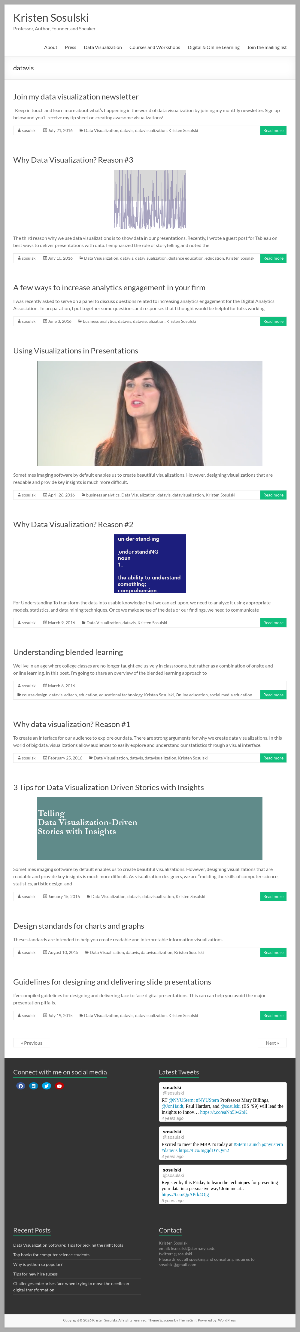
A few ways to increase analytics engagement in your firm (109, 287)
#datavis (169, 1150)
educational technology (120, 694)
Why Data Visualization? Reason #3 (73, 159)
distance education (186, 258)
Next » (272, 1043)
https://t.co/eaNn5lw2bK (223, 1112)
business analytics (99, 321)
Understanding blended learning (68, 652)
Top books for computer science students (51, 1254)
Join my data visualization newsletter (76, 96)
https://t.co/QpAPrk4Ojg (185, 1194)
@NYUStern (180, 1100)
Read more (273, 130)
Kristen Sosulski (51, 17)
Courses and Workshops (154, 47)
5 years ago (172, 1200)
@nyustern (272, 1144)
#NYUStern (207, 1100)
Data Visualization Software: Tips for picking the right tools (68, 1245)
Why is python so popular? (37, 1264)
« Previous (31, 1043)
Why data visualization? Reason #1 (71, 724)
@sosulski (173, 1092)
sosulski (29, 130)
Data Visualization (103, 47)
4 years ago (172, 1118)
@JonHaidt (172, 1106)
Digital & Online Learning (214, 47)
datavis (126, 130)
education (214, 258)
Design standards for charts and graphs (78, 925)
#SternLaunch (247, 1144)
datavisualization (151, 130)
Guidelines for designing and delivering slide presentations (112, 981)
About (50, 47)
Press (70, 47)
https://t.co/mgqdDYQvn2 (204, 1150)
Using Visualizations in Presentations (75, 350)
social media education (231, 694)
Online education (192, 694)
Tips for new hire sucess (35, 1273)
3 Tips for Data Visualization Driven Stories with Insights (108, 787)
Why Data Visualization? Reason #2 (73, 524)
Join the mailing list (267, 47)
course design (34, 694)
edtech (70, 694)
